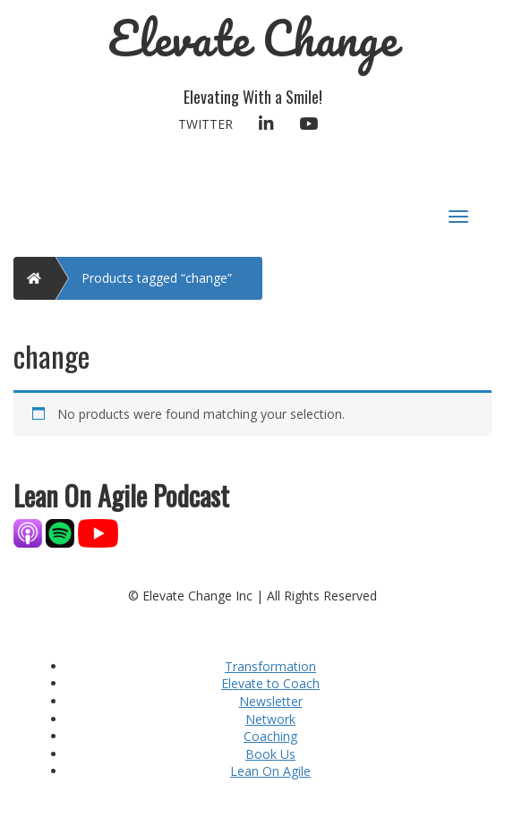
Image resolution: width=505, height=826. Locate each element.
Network (270, 719)
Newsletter (271, 701)
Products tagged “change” (156, 277)
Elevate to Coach (270, 683)
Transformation (270, 666)
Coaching (270, 736)
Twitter (205, 123)
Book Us (270, 753)
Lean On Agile (270, 770)
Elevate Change (253, 38)
